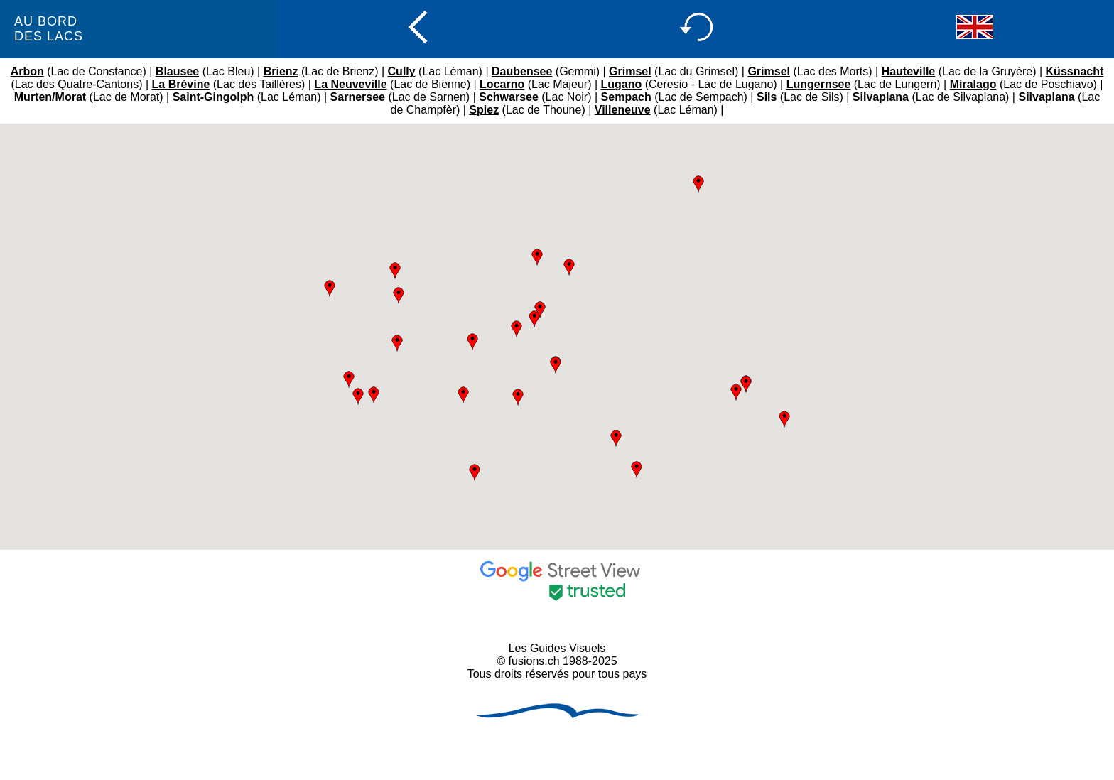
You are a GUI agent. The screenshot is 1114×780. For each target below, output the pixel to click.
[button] (698, 184)
